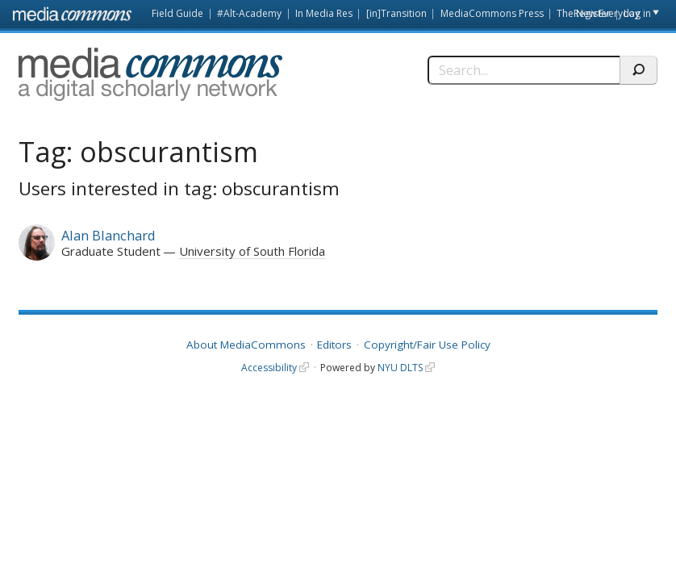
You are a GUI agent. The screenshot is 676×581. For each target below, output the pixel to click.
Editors (334, 344)
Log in (637, 13)
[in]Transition (396, 13)
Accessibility (269, 367)
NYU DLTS (400, 367)
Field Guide (177, 13)
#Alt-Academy (249, 13)
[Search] (524, 70)
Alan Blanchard (108, 235)
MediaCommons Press (492, 13)
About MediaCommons (246, 344)
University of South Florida (252, 251)
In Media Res (324, 13)
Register (592, 13)
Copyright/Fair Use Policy (427, 344)
